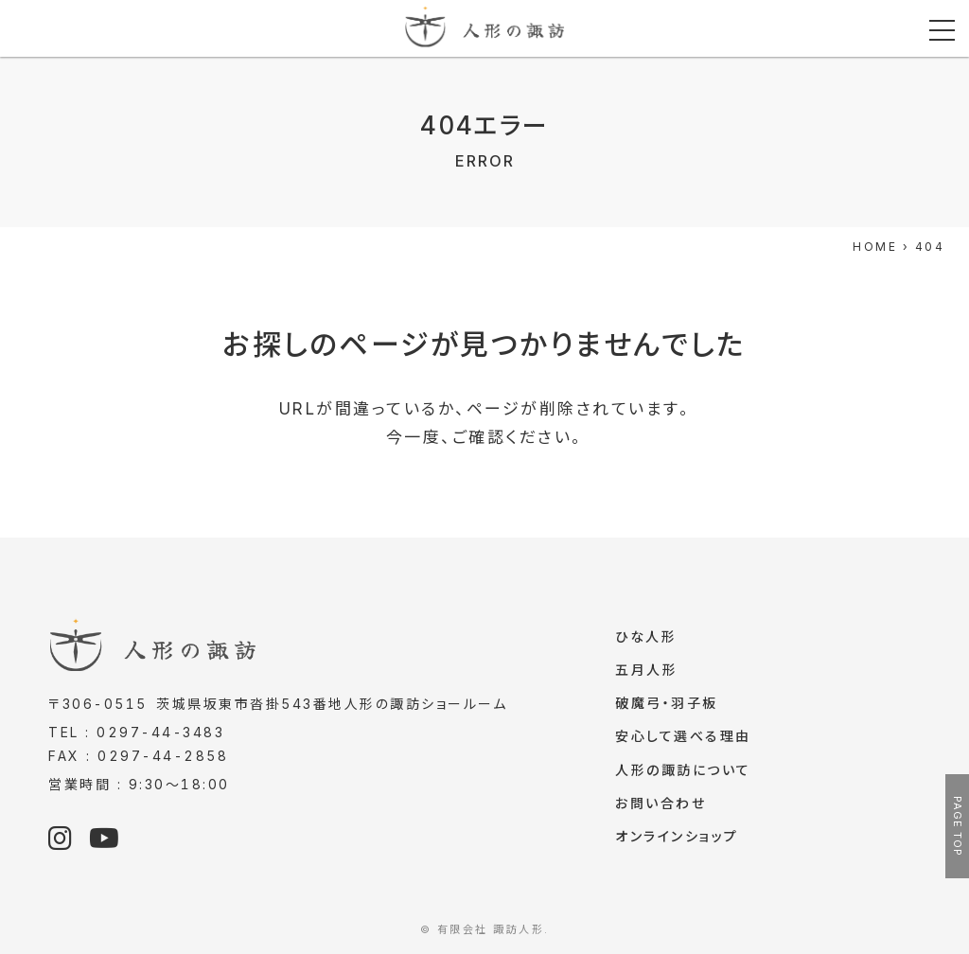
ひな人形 (646, 637)
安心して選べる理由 (683, 740)
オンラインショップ (677, 843)
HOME (875, 246)
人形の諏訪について (683, 775)
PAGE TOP (957, 826)
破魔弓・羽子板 (666, 706)
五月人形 (646, 671)
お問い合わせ (660, 809)
